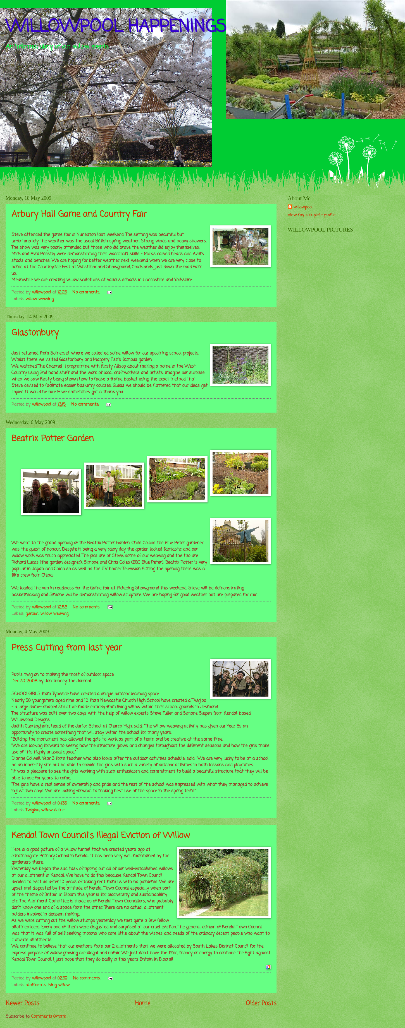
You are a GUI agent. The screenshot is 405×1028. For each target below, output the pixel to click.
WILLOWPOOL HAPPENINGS (116, 27)
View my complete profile (311, 215)
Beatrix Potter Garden (52, 438)
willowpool (302, 207)
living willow (58, 985)
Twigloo (32, 810)
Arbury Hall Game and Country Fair (79, 214)
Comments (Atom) (48, 1016)
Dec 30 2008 (24, 681)
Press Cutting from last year (66, 648)
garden (31, 614)
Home (142, 1003)
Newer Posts (22, 1003)
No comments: (86, 292)
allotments (35, 985)
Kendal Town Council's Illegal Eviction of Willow (100, 835)
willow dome (53, 810)
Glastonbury (35, 333)
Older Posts (261, 1003)
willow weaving (39, 299)
